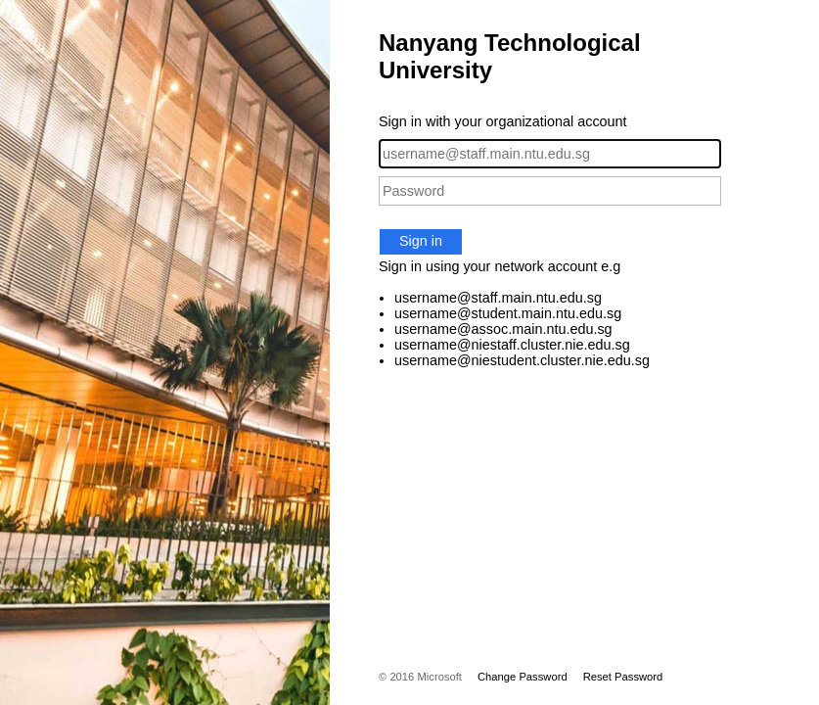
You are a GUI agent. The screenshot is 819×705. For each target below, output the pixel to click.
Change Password (523, 676)
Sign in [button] (420, 241)
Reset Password (623, 676)
